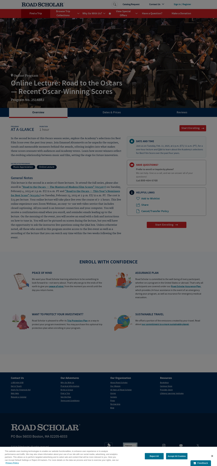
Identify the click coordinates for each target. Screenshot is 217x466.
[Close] (212, 456)
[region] (108, 456)
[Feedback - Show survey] (200, 463)
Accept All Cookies (177, 456)
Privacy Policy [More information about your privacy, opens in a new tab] (12, 463)
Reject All (154, 456)
